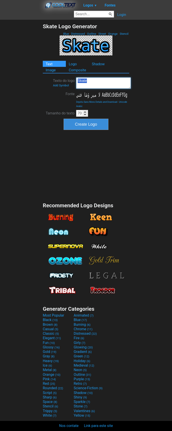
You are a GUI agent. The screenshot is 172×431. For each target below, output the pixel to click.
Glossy (51, 347)
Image (51, 70)
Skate (103, 83)
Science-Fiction (88, 388)
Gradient (83, 352)
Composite (77, 70)
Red (49, 383)
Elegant (52, 338)
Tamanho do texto (60, 113)
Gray (48, 356)
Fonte (70, 94)
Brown (50, 324)
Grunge (113, 33)
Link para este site (98, 426)
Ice (47, 365)
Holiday (82, 361)
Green (81, 356)
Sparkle (82, 402)
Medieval (84, 365)
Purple (82, 379)
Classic (51, 333)
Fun (49, 343)
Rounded (53, 388)
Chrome (83, 329)
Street (102, 33)
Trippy (50, 411)
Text (49, 64)
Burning (82, 324)
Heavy (51, 361)
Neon (80, 370)
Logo (73, 64)
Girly (79, 343)
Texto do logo (64, 83)
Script (50, 393)
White (49, 415)
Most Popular (53, 315)
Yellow (82, 415)
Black (50, 320)
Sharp (50, 397)
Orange (51, 374)
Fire (79, 338)
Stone (80, 406)
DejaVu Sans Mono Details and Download (96, 102)
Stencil (124, 33)
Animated (84, 315)
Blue (66, 33)
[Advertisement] (21, 90)
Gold (49, 352)
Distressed (78, 33)
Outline (91, 33)
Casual (50, 329)
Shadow (98, 64)
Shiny (80, 397)
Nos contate (69, 426)
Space (50, 402)
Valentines (84, 411)
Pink (49, 379)
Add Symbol (61, 85)
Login (121, 15)
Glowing (83, 347)
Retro (80, 383)
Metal (49, 370)
